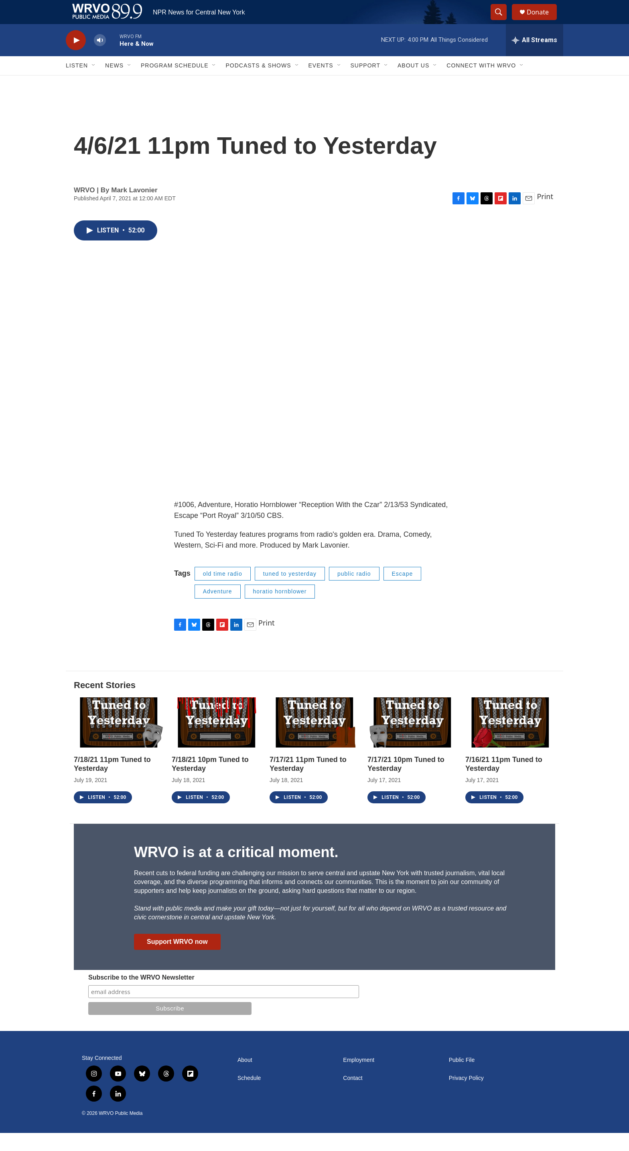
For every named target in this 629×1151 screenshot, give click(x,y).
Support (365, 83)
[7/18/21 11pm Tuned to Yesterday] (119, 740)
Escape (402, 592)
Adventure (217, 609)
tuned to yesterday (290, 592)
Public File (462, 1078)
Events (320, 83)
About (244, 1078)
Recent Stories (105, 703)
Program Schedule (174, 83)
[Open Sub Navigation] (94, 83)
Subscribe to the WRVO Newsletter (141, 995)
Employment (358, 1078)
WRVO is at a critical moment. (236, 870)
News (114, 83)
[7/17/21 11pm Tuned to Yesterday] (314, 740)
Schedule (249, 1096)
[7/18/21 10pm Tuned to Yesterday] (217, 740)
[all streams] (534, 58)
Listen (77, 83)
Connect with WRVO (481, 83)
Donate (542, 21)
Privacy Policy (466, 1096)
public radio (354, 592)
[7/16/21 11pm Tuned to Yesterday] (510, 740)
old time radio (222, 592)
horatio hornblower (280, 609)
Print (545, 214)
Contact (352, 1096)
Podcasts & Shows (258, 83)
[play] (75, 58)
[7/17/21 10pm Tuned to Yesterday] (412, 740)
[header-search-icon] (502, 21)
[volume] (100, 58)
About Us (413, 83)
